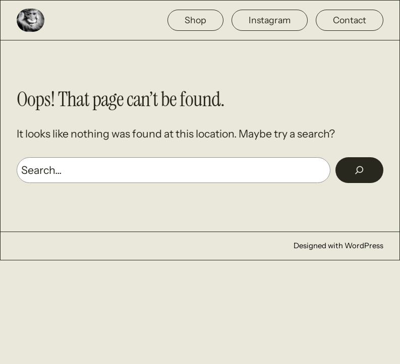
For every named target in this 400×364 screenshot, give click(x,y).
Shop (195, 20)
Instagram (270, 20)
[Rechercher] (359, 170)
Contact (349, 20)
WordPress (364, 245)
